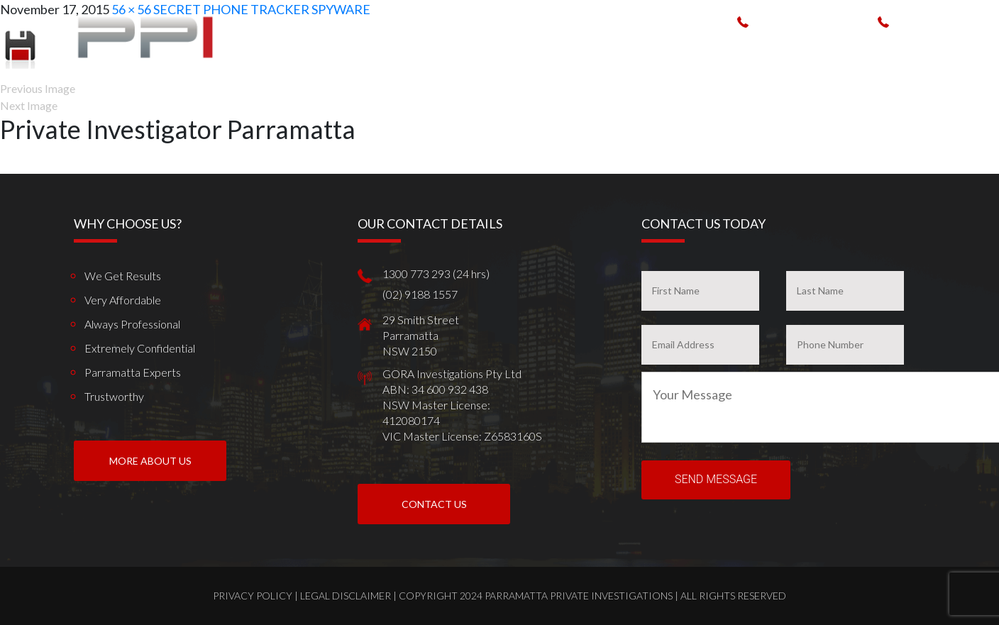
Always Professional (132, 324)
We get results (122, 275)
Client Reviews (838, 48)
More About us (150, 461)
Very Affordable (122, 299)
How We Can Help (568, 48)
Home (427, 48)
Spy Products (657, 48)
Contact (948, 48)
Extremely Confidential (139, 348)
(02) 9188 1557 (932, 21)
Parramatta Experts (132, 372)
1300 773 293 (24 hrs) (808, 21)
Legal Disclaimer (345, 596)
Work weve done (747, 48)
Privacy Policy (252, 596)
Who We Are (483, 48)
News (899, 48)
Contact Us (434, 504)
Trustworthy (114, 396)
